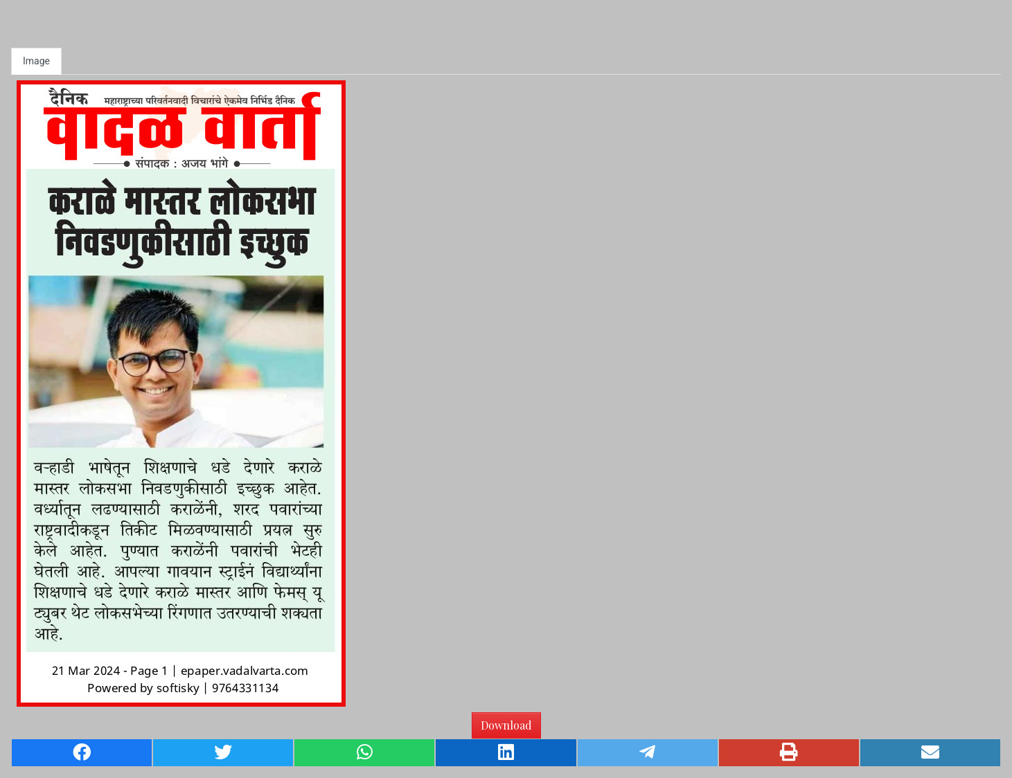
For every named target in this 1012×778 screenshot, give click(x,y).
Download (506, 725)
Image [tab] (36, 60)
